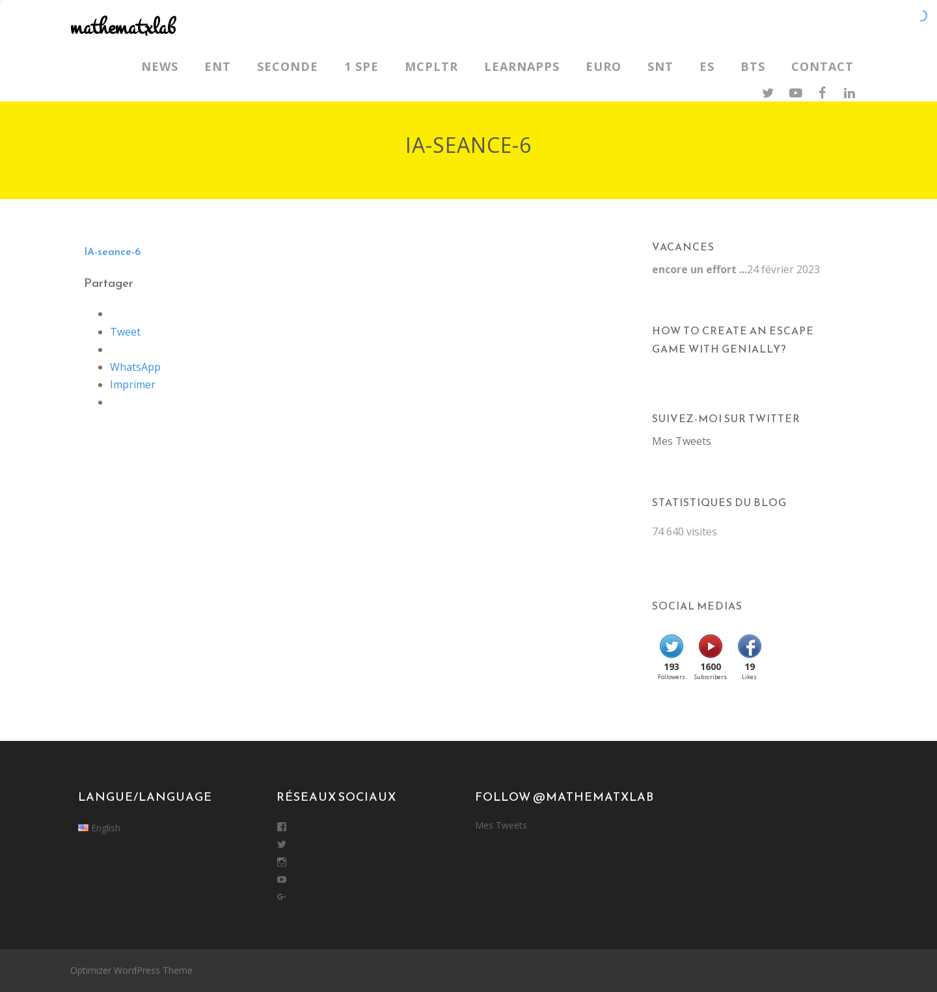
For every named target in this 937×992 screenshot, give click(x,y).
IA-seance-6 (112, 251)
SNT (660, 66)
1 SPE (361, 66)
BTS (752, 66)
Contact (822, 66)
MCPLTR (431, 66)
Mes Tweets (681, 441)
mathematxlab (122, 27)
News (159, 66)
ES (706, 66)
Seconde (287, 66)
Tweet (125, 332)
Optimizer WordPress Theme (131, 970)
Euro (603, 66)
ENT (217, 66)
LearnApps (522, 66)
